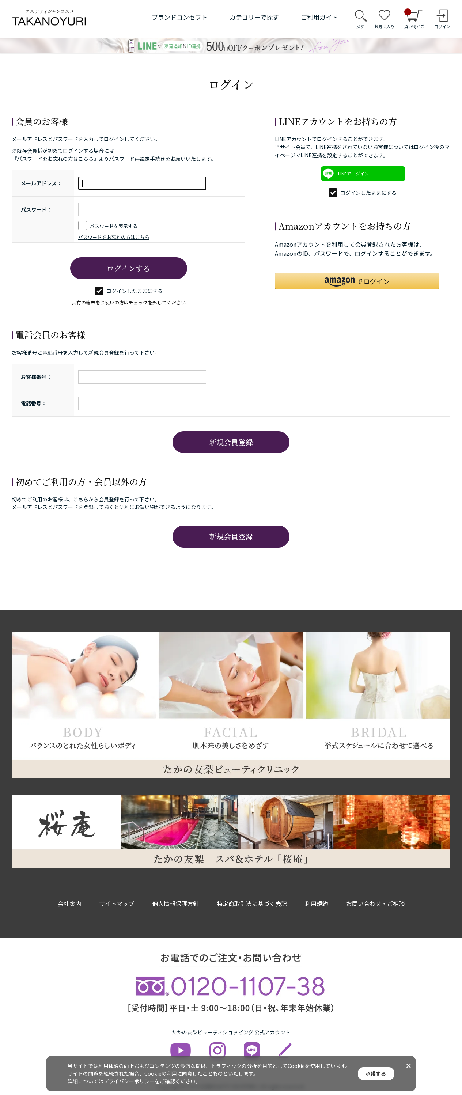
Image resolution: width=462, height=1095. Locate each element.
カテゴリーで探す (254, 17)
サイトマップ (116, 903)
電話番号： (33, 403)
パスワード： (36, 209)
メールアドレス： (41, 183)
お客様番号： (36, 376)
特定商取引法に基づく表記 (252, 903)
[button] (357, 281)
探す (360, 26)
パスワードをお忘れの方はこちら (113, 237)
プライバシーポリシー (129, 1081)
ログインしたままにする (129, 291)
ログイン (442, 26)
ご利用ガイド (319, 17)
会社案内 (69, 903)
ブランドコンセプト (180, 17)
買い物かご (414, 19)
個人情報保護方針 (175, 903)
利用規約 (316, 903)
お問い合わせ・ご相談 (375, 903)
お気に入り (384, 26)
